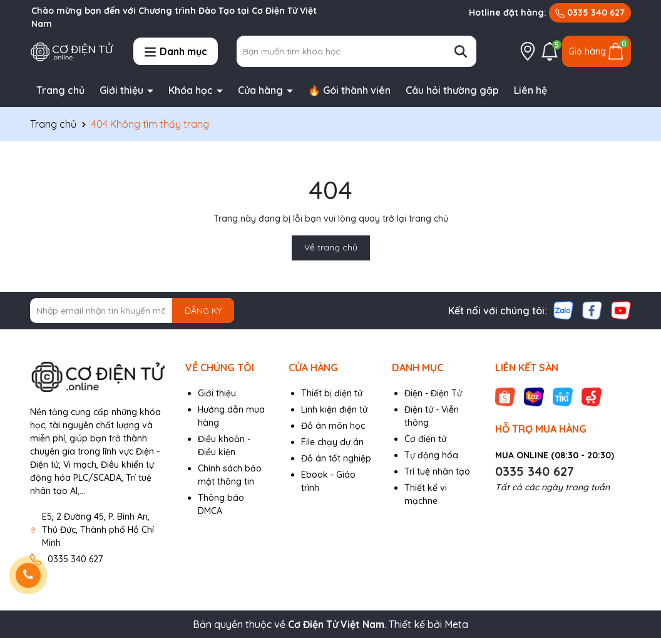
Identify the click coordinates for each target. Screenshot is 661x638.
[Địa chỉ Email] (132, 310)
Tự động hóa (431, 455)
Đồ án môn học (333, 425)
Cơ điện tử (425, 439)
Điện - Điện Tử (433, 393)
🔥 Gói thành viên (349, 90)
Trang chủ (60, 90)
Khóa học (191, 90)
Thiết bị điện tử (331, 393)
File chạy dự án (332, 442)
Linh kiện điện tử (334, 409)
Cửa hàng (261, 90)
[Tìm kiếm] (460, 51)
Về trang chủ (330, 247)
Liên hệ (530, 90)
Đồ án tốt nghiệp (336, 458)
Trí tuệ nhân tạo (437, 471)
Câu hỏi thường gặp (452, 90)
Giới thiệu (123, 90)
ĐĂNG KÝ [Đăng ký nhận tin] (203, 310)
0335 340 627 (590, 12)
